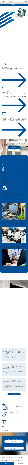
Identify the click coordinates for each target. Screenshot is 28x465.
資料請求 (7, 463)
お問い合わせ (21, 463)
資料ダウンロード (14, 448)
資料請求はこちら (14, 4)
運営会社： (7, 457)
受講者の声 (14, 394)
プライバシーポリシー (18, 457)
